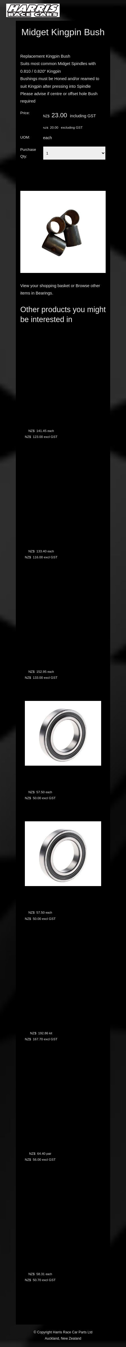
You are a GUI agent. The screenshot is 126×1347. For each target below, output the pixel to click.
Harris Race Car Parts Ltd (72, 1332)
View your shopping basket (45, 285)
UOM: (25, 137)
